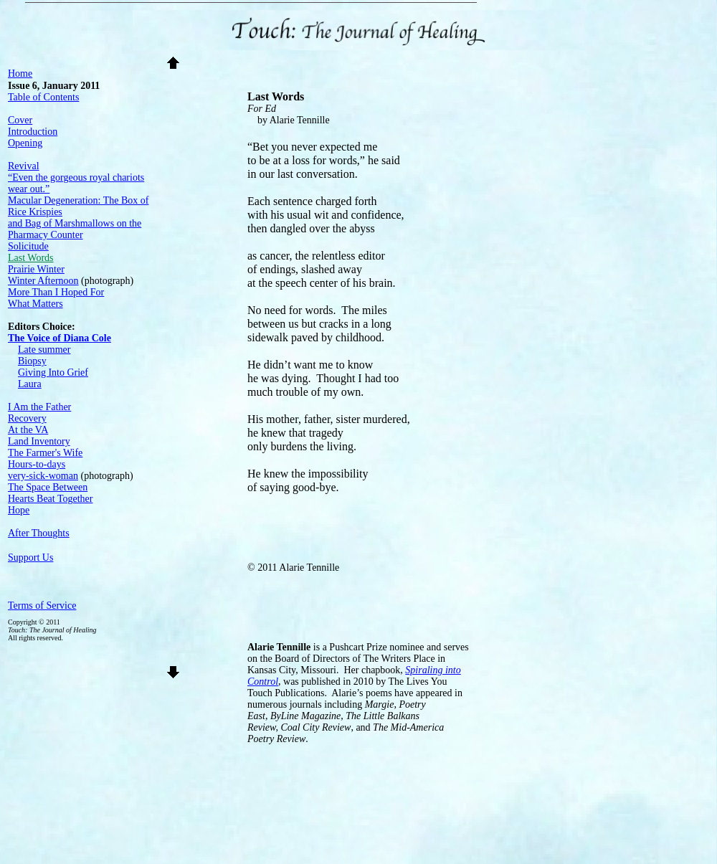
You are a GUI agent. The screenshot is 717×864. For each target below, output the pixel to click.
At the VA (28, 429)
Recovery (27, 418)
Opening (25, 143)
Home (20, 73)
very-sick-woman (43, 475)
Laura (30, 384)
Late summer (44, 349)
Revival (23, 166)
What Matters (35, 303)
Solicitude (28, 246)
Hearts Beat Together (50, 498)
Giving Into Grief (53, 372)
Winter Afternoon (43, 280)
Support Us (30, 557)
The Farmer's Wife (45, 452)
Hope (18, 510)
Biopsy (32, 361)
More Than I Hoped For (56, 292)
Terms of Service (42, 605)
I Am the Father (39, 407)
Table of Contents (43, 97)
